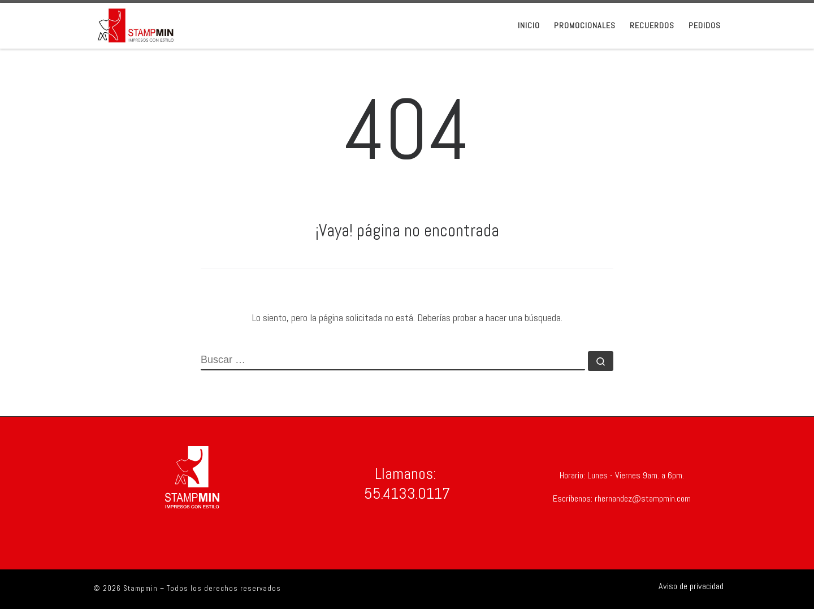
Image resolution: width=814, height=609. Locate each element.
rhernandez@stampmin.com (641, 498)
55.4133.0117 (407, 493)
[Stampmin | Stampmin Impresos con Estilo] (135, 24)
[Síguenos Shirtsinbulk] (687, 586)
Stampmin (140, 588)
